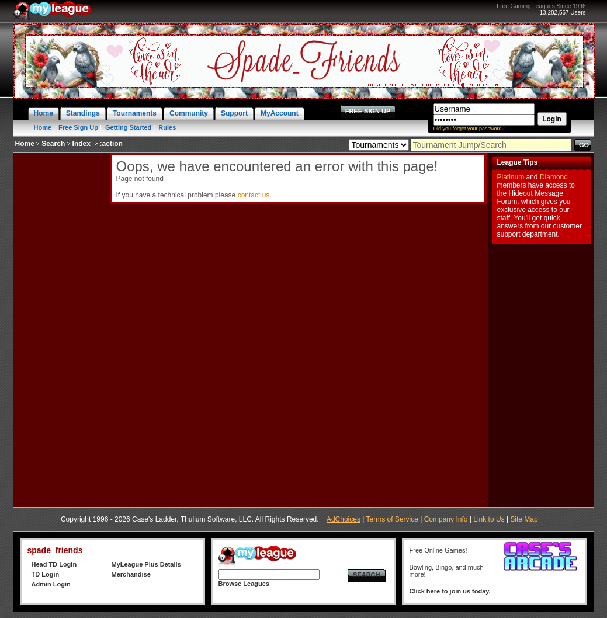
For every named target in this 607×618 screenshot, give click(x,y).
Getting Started (128, 127)
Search (53, 144)
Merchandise (131, 574)
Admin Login (51, 584)
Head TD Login (54, 564)
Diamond (554, 177)
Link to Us (488, 519)
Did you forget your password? (469, 128)
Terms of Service (392, 519)
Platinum (511, 177)
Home (43, 127)
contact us (254, 195)
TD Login (46, 574)
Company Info (446, 519)
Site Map (523, 519)
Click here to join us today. (450, 591)
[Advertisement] (60, 328)
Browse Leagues (243, 583)
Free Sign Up (78, 127)
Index (81, 144)
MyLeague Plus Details (146, 564)
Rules (167, 127)
